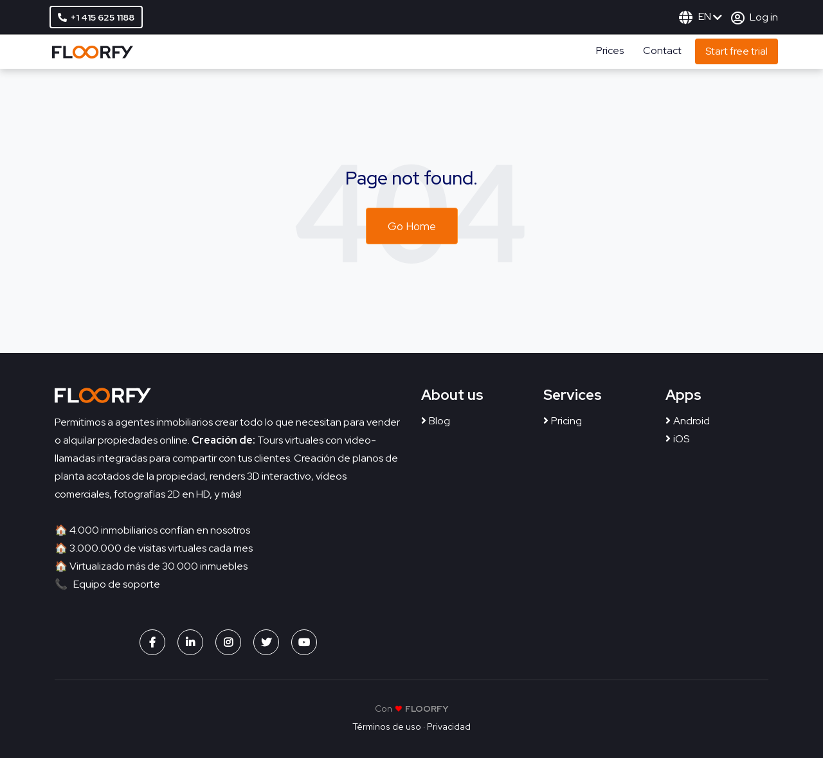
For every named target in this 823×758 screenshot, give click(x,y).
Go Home (412, 226)
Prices (610, 50)
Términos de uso (386, 726)
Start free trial (736, 51)
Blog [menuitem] (439, 421)
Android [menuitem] (691, 421)
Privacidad (449, 726)
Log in (754, 17)
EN (700, 16)
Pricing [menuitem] (566, 421)
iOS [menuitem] (681, 439)
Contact (662, 50)
